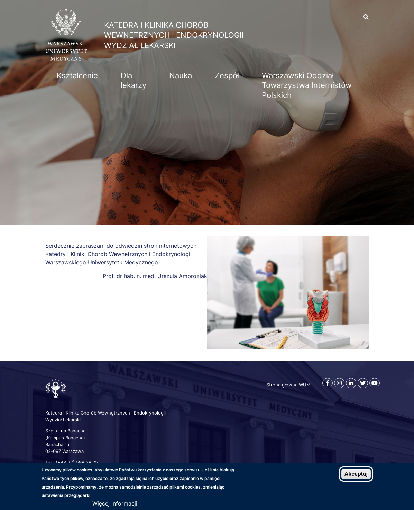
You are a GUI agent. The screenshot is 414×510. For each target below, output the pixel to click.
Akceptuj (356, 474)
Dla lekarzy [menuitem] (133, 80)
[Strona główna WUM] (66, 58)
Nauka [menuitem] (180, 75)
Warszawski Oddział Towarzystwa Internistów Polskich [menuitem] (307, 85)
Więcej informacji (114, 503)
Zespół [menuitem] (227, 75)
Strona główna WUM (288, 385)
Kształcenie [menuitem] (77, 75)
